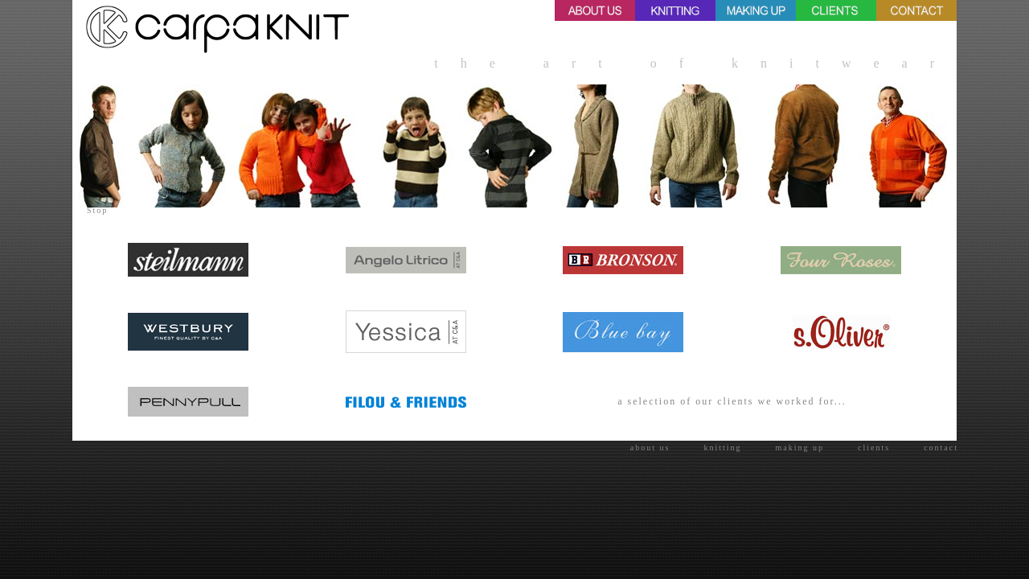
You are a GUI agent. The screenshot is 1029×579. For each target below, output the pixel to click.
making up (800, 447)
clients (874, 447)
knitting (722, 447)
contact (941, 447)
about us (650, 447)
